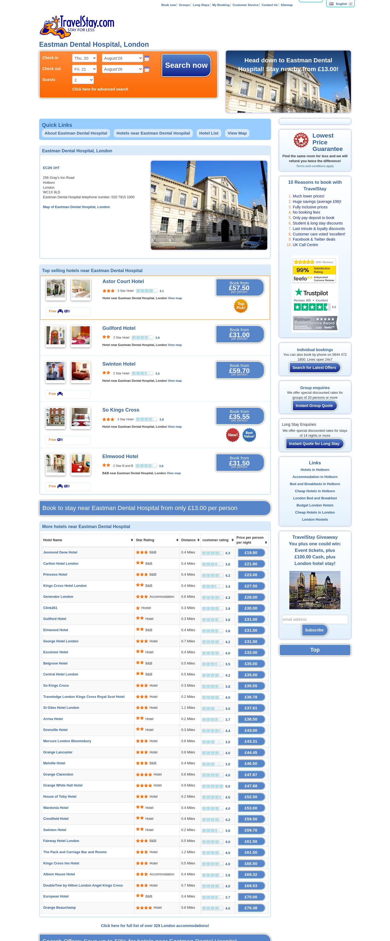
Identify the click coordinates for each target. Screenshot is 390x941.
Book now (168, 5)
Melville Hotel (54, 739)
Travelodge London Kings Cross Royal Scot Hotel (83, 680)
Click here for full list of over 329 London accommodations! (155, 884)
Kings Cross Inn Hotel (61, 827)
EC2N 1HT (51, 168)
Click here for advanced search (100, 89)
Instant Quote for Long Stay (314, 443)
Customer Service (245, 5)
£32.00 (251, 640)
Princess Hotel (55, 571)
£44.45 (251, 729)
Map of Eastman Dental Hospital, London (76, 207)
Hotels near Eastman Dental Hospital (153, 133)
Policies (178, 921)
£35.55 (251, 670)
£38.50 (251, 699)
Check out (51, 68)
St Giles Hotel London (61, 690)
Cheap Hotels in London (315, 512)
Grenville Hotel (55, 709)
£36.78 (251, 680)
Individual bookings (315, 350)
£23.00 (251, 571)
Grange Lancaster (57, 729)
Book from (239, 287)
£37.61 (251, 689)
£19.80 (251, 552)
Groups (184, 5)
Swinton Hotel (118, 364)
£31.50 (251, 621)
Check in (50, 58)
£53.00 (251, 778)
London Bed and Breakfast (315, 498)
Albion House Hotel (59, 837)
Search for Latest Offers (314, 367)
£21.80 (251, 562)
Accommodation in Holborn (314, 477)
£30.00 (251, 601)
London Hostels (315, 520)
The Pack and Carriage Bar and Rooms (75, 818)
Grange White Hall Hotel (62, 759)
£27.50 (251, 581)
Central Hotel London (60, 660)
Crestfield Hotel (56, 788)
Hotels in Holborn (315, 470)
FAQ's (165, 921)
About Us (74, 921)
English (338, 3)
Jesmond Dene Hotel (60, 552)
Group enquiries (315, 388)
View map (175, 298)
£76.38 (251, 867)
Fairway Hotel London (61, 808)
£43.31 (251, 719)
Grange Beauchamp (59, 867)
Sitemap (287, 5)
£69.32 (251, 837)
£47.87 (251, 749)
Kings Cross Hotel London (65, 581)
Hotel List (209, 133)
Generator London (58, 591)
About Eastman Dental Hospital (76, 133)
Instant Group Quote (314, 405)
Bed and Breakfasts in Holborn (315, 484)
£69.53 (251, 847)
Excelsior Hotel (55, 640)
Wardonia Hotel (55, 778)
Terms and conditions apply (315, 166)
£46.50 (251, 739)
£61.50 (251, 808)
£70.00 (251, 857)
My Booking (220, 5)
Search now (186, 65)
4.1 (162, 291)
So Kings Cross (120, 410)
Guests (48, 79)
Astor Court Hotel (123, 281)
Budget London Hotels (314, 505)
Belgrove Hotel (55, 650)
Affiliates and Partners (99, 921)
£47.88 (251, 758)
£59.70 (251, 798)
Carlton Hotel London (60, 562)
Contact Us (270, 5)
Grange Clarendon (58, 749)
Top (315, 650)
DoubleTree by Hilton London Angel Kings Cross (83, 847)
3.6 (157, 373)
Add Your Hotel (129, 921)
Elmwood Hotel (120, 456)
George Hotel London (60, 631)
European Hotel (56, 857)
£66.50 (251, 827)
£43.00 (251, 709)
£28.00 (251, 591)
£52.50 (251, 768)
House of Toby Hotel (60, 768)
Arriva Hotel (53, 699)
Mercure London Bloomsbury (67, 719)
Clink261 (50, 601)
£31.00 (251, 611)
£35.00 (251, 650)
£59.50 (251, 788)
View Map (237, 133)
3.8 (157, 337)
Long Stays (201, 5)
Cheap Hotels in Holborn (315, 491)
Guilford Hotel (118, 328)
